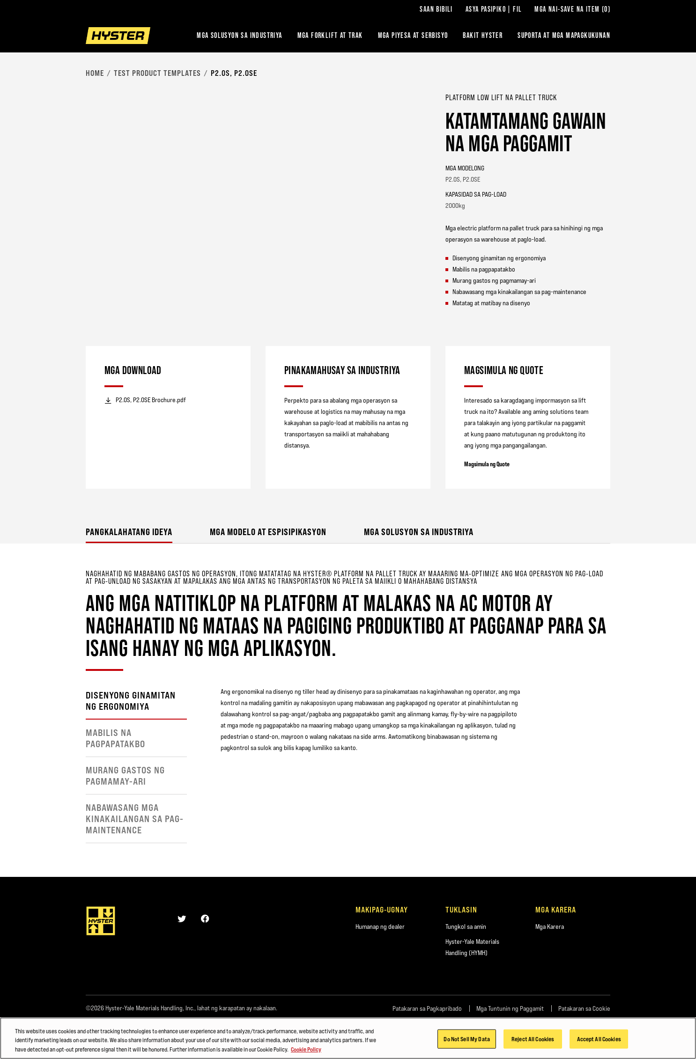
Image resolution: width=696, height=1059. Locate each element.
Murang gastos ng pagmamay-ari (125, 776)
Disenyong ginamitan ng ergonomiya (131, 701)
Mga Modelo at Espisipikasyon (268, 531)
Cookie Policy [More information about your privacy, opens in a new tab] (306, 1053)
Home (95, 73)
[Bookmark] (604, 97)
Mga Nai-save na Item (572, 9)
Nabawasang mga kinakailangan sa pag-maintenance (135, 819)
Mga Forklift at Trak (330, 35)
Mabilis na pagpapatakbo (115, 738)
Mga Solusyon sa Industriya (239, 35)
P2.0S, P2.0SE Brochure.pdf (145, 400)
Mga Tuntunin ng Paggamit (510, 1008)
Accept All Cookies (599, 1042)
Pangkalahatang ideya (129, 531)
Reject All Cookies (532, 1042)
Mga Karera (549, 926)
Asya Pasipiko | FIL (494, 9)
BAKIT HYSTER (483, 35)
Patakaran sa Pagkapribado (427, 1008)
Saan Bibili (436, 9)
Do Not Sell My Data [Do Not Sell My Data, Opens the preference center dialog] (466, 1042)
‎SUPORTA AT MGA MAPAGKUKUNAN (564, 35)
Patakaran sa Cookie (584, 1008)
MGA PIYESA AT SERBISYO (413, 35)
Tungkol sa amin (465, 926)
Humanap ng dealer (380, 926)
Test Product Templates (157, 73)
